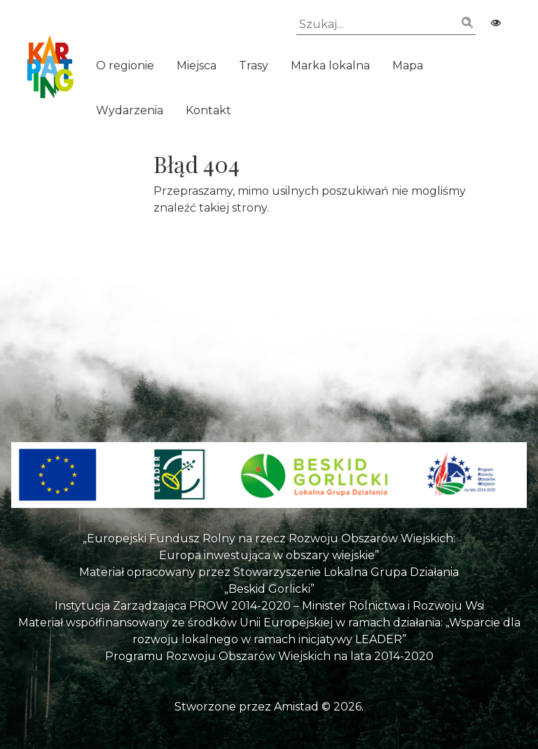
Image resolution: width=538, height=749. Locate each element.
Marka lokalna (330, 65)
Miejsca (196, 65)
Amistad (296, 706)
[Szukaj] (386, 24)
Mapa (407, 65)
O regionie (125, 65)
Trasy (253, 65)
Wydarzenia (129, 110)
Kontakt (208, 110)
